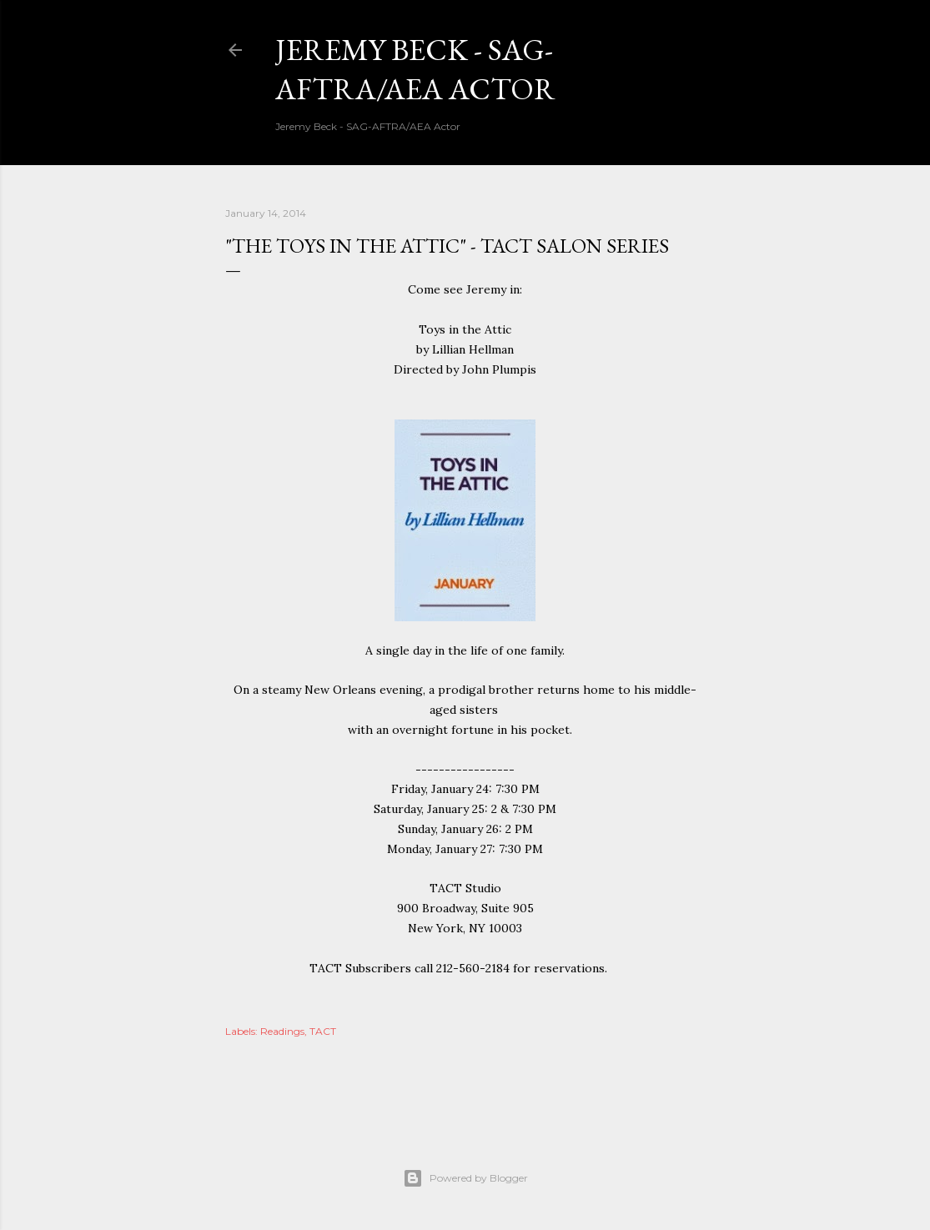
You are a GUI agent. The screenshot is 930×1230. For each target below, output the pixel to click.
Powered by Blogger (465, 1178)
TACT (322, 1031)
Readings (282, 1031)
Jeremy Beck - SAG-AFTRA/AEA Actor (415, 69)
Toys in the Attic (465, 329)
